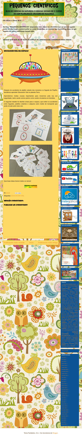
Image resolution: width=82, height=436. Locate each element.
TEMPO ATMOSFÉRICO (72, 341)
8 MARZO (68, 286)
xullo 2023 (64, 357)
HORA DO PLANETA (65, 316)
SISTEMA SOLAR (75, 340)
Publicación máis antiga (48, 243)
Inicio (31, 243)
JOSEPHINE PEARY (65, 320)
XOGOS (73, 346)
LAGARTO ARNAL (74, 320)
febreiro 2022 (64, 385)
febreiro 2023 (64, 365)
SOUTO (63, 341)
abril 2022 (64, 381)
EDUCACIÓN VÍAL (17, 196)
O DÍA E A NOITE (70, 328)
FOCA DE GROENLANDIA (67, 310)
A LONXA (75, 286)
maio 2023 (64, 361)
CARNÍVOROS (64, 296)
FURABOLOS (71, 311)
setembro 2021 (65, 395)
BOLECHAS (69, 293)
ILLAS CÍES (64, 319)
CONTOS (63, 299)
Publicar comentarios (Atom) (36, 248)
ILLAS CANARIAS (75, 318)
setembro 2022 (65, 375)
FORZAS (76, 310)
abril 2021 (64, 401)
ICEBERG (63, 317)
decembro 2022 (65, 369)
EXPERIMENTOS (67, 309)
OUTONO (68, 330)
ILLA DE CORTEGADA (70, 317)
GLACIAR (67, 312)
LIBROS (76, 321)
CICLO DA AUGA (65, 297)
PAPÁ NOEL (65, 332)
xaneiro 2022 (64, 387)
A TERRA (75, 287)
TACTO (66, 341)
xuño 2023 (64, 359)
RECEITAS (63, 339)
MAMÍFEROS (64, 322)
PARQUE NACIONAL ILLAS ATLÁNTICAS (70, 333)
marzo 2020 (64, 424)
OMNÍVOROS (67, 329)
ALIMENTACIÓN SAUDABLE (70, 288)
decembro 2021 (65, 389)
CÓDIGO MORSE (69, 298)
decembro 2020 (65, 409)
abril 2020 (64, 422)
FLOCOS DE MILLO (74, 309)
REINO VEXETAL (64, 340)
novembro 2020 (65, 412)
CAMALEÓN (71, 294)
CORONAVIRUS (65, 300)
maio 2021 (64, 399)
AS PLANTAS (71, 292)
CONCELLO (76, 298)
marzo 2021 (64, 403)
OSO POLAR (64, 330)
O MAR (74, 328)
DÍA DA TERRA (73, 304)
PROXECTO (75, 338)
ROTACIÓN (69, 340)
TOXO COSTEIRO (73, 342)
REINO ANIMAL (74, 339)
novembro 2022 (65, 371)
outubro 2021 (64, 393)
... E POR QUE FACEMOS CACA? (69, 284)
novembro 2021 (65, 391)
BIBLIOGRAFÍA (64, 293)
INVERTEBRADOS (74, 319)
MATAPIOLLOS (75, 322)
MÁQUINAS (70, 322)
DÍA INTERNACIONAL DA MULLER (72, 306)
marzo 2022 (64, 383)
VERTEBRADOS (65, 343)
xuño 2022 (64, 377)
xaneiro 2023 (64, 367)
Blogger (55, 433)
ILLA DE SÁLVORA (67, 318)
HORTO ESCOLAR (73, 316)
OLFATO (63, 329)
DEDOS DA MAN (67, 304)
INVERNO (69, 319)
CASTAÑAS (70, 296)
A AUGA (71, 286)
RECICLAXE (68, 339)
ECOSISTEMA (69, 307)
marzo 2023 (64, 363)
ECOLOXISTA (64, 307)
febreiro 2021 (64, 405)
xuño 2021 (64, 397)
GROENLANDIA (74, 312)
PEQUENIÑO (73, 335)
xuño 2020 (64, 418)
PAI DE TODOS (72, 330)
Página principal (65, 350)
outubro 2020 (64, 413)
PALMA (77, 330)
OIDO (77, 328)
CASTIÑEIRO (76, 296)
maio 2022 (64, 379)
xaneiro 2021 (64, 407)
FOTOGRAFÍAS (64, 311)
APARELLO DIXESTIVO (67, 289)
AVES (77, 292)
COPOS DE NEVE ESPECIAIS (72, 299)
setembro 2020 (65, 416)
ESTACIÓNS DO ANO (68, 308)
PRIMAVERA (68, 338)
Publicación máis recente (14, 243)
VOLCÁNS (68, 346)
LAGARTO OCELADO (67, 321)
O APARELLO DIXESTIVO (67, 327)
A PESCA (68, 287)
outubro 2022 (64, 373)
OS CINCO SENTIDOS (73, 329)
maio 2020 (64, 420)
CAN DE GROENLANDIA (73, 295)
